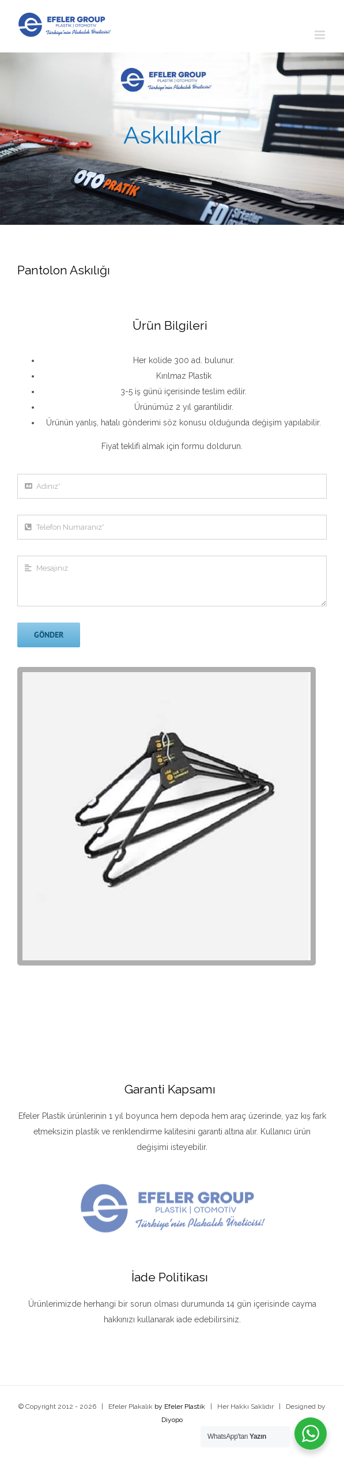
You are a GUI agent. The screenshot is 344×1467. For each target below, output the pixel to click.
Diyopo (172, 1420)
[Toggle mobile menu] (321, 35)
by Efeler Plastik (179, 1406)
